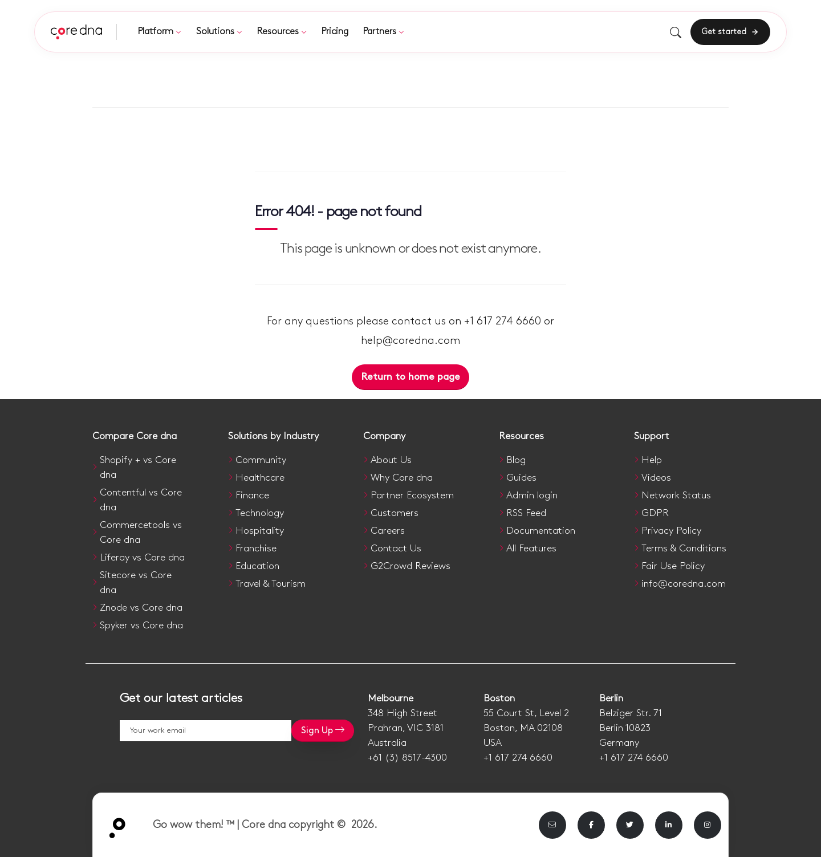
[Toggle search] (675, 32)
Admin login (532, 495)
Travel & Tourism (270, 583)
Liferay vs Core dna (142, 557)
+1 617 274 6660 (517, 757)
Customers (394, 513)
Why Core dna (402, 477)
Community (260, 460)
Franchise (256, 548)
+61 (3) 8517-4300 (407, 757)
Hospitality (259, 530)
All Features (531, 548)
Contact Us (396, 548)
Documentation (540, 530)
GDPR (655, 513)
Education (257, 566)
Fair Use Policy (673, 566)
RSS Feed (526, 513)
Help (651, 460)
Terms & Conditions (683, 548)
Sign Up (322, 730)
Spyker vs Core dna (141, 625)
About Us (391, 460)
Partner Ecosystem (412, 495)
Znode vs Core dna (141, 607)
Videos (656, 477)
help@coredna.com (410, 341)
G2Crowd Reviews (410, 566)
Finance (252, 495)
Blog (516, 460)
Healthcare (259, 477)
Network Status (676, 495)
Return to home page (410, 376)
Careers (388, 530)
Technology (259, 513)
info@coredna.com (683, 583)
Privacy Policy (671, 530)
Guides (521, 477)
